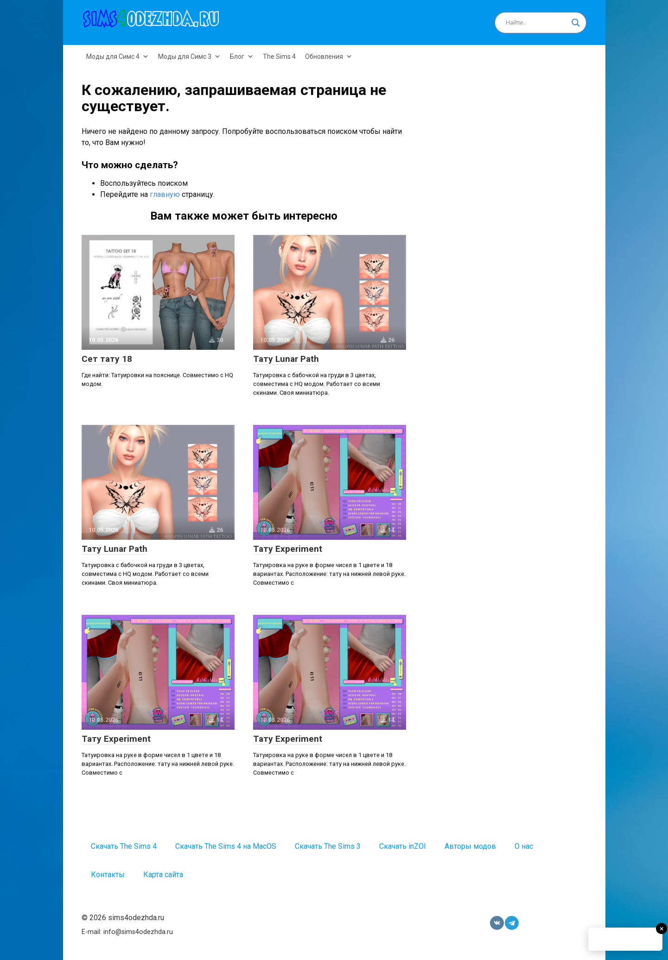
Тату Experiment (287, 548)
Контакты (108, 874)
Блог (242, 56)
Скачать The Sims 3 (328, 846)
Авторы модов (470, 846)
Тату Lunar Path (286, 359)
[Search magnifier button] (575, 22)
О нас (524, 846)
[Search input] (536, 22)
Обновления (328, 56)
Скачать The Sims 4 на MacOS (225, 846)
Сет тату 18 (107, 359)
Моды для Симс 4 (117, 56)
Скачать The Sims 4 (124, 846)
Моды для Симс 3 (189, 56)
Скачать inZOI (402, 846)
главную (165, 194)
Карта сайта (163, 874)
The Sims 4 (279, 56)
